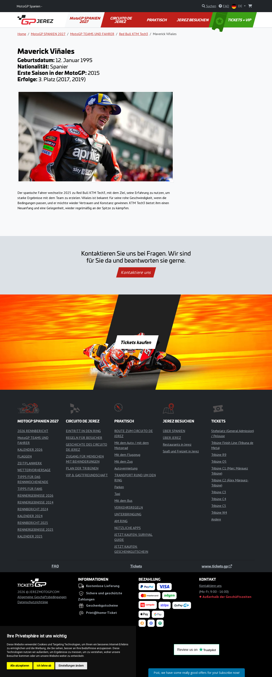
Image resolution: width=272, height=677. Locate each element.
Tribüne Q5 (219, 461)
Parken (119, 487)
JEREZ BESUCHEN (193, 19)
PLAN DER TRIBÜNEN (82, 468)
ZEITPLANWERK (29, 463)
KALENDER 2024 (29, 516)
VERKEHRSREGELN (128, 507)
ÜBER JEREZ (172, 437)
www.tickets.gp (217, 566)
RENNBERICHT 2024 (32, 509)
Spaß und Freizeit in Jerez (181, 451)
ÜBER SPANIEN (174, 431)
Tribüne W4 (219, 512)
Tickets (136, 566)
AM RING (121, 521)
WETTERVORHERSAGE (34, 470)
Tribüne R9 (218, 454)
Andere (216, 519)
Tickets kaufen (136, 342)
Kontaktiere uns (136, 272)
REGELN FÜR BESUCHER (84, 437)
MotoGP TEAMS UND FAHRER (92, 34)
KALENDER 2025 (29, 536)
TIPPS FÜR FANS (29, 488)
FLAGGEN (24, 456)
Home (21, 34)
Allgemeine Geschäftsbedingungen (42, 597)
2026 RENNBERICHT (32, 431)
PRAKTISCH (156, 19)
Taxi (117, 494)
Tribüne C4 (218, 499)
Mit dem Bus (123, 500)
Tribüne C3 (218, 492)
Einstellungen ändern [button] (71, 665)
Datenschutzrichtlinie (32, 602)
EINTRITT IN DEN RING (83, 431)
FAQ (55, 566)
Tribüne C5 (218, 505)
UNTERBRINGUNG (127, 514)
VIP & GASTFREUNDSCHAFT (87, 475)
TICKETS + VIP (232, 19)
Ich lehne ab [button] (44, 665)
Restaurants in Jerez (177, 444)
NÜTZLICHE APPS (127, 528)
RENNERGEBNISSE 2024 (35, 502)
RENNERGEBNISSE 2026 (35, 495)
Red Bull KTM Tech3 (133, 34)
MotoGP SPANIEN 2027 (85, 20)
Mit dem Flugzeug (127, 454)
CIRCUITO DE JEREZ (121, 20)
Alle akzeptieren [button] (19, 665)
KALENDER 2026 (29, 449)
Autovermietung (125, 468)
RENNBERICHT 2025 (32, 523)
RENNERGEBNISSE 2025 (35, 529)
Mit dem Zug (123, 461)
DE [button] (237, 6)
